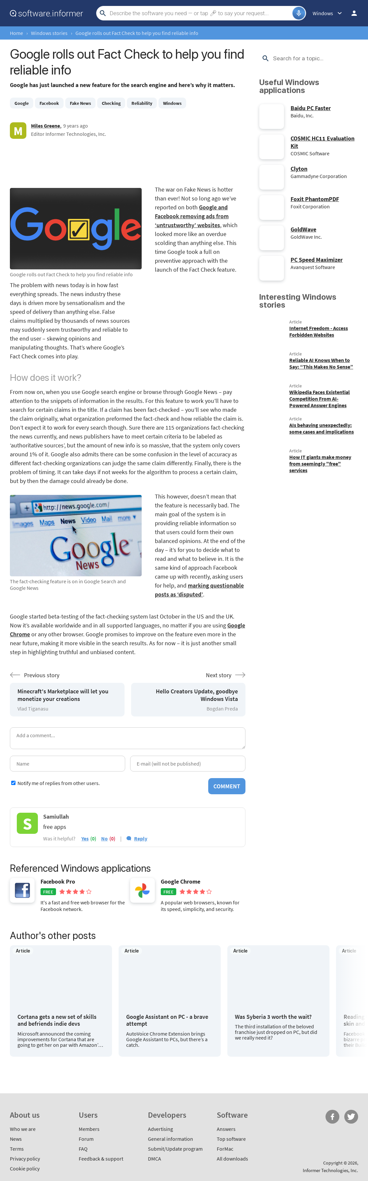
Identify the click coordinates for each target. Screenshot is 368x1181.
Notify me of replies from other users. (58, 783)
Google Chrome (180, 881)
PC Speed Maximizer (317, 259)
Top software (231, 1139)
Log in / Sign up (354, 13)
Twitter (351, 1117)
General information (170, 1139)
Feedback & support (101, 1158)
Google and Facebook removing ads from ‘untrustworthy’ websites (192, 216)
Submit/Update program (175, 1148)
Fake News (80, 103)
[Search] (200, 13)
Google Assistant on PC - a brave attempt (167, 1020)
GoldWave (303, 229)
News (16, 1139)
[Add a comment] (127, 738)
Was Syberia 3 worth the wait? (273, 1016)
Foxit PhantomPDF (315, 199)
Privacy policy (25, 1158)
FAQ (83, 1148)
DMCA (154, 1158)
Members (89, 1129)
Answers (226, 1129)
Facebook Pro (58, 881)
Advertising (160, 1129)
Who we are (23, 1129)
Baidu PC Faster (311, 108)
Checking (111, 103)
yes (85, 838)
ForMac (225, 1148)
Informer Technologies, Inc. (330, 1170)
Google (21, 103)
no (104, 838)
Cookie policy (25, 1168)
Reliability (141, 103)
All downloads (232, 1158)
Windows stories (49, 33)
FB (332, 1117)
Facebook (49, 103)
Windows (172, 103)
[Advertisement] (127, 161)
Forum (86, 1139)
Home (16, 33)
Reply (140, 838)
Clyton (299, 168)
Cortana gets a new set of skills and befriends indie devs (57, 1020)
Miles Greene (45, 125)
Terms (17, 1148)
